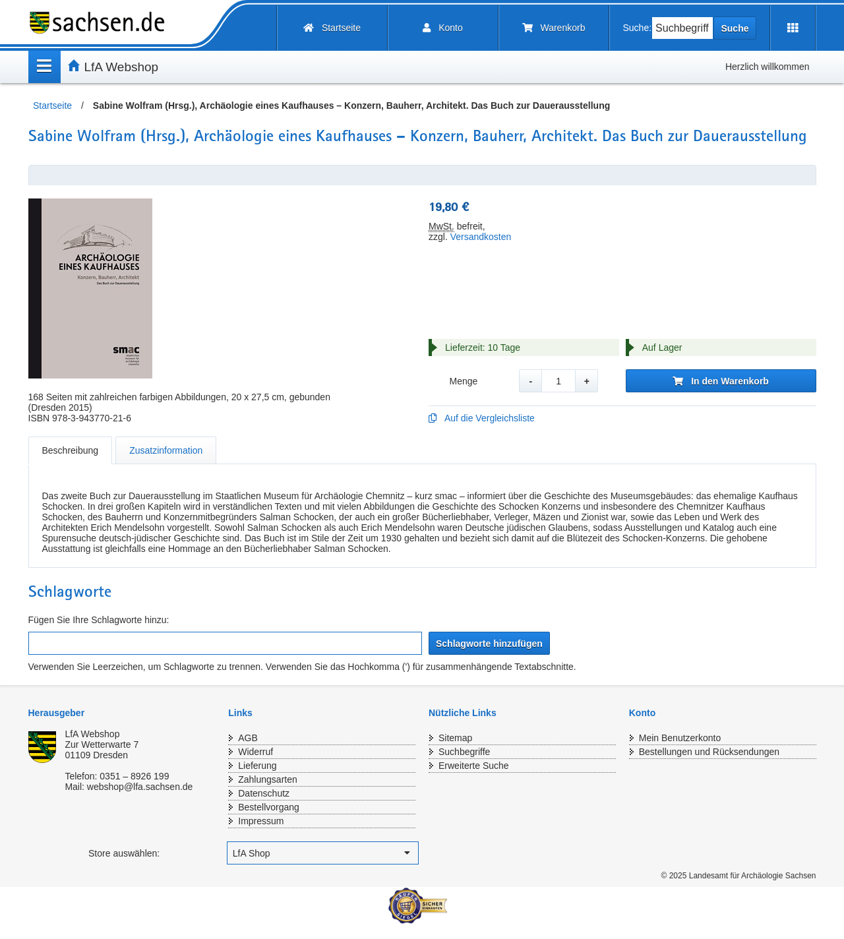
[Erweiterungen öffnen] (793, 28)
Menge (463, 381)
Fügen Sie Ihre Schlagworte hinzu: (98, 620)
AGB (248, 738)
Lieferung (257, 765)
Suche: (637, 27)
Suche (734, 28)
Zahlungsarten (267, 779)
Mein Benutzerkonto (680, 738)
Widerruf (255, 751)
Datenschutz (263, 793)
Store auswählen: (124, 853)
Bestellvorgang (268, 807)
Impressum (261, 821)
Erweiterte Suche (473, 765)
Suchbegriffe (464, 751)
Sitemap (455, 738)
